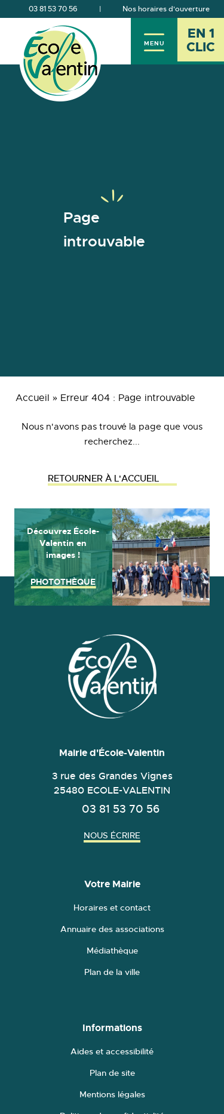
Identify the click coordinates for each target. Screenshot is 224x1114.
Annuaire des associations (112, 929)
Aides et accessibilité (112, 1051)
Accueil (33, 398)
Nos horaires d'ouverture (166, 9)
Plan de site (112, 1072)
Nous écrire (112, 835)
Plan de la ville (112, 972)
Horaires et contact (112, 907)
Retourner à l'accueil (112, 478)
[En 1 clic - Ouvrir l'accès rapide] (200, 41)
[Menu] (154, 41)
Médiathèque (112, 950)
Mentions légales (112, 1094)
